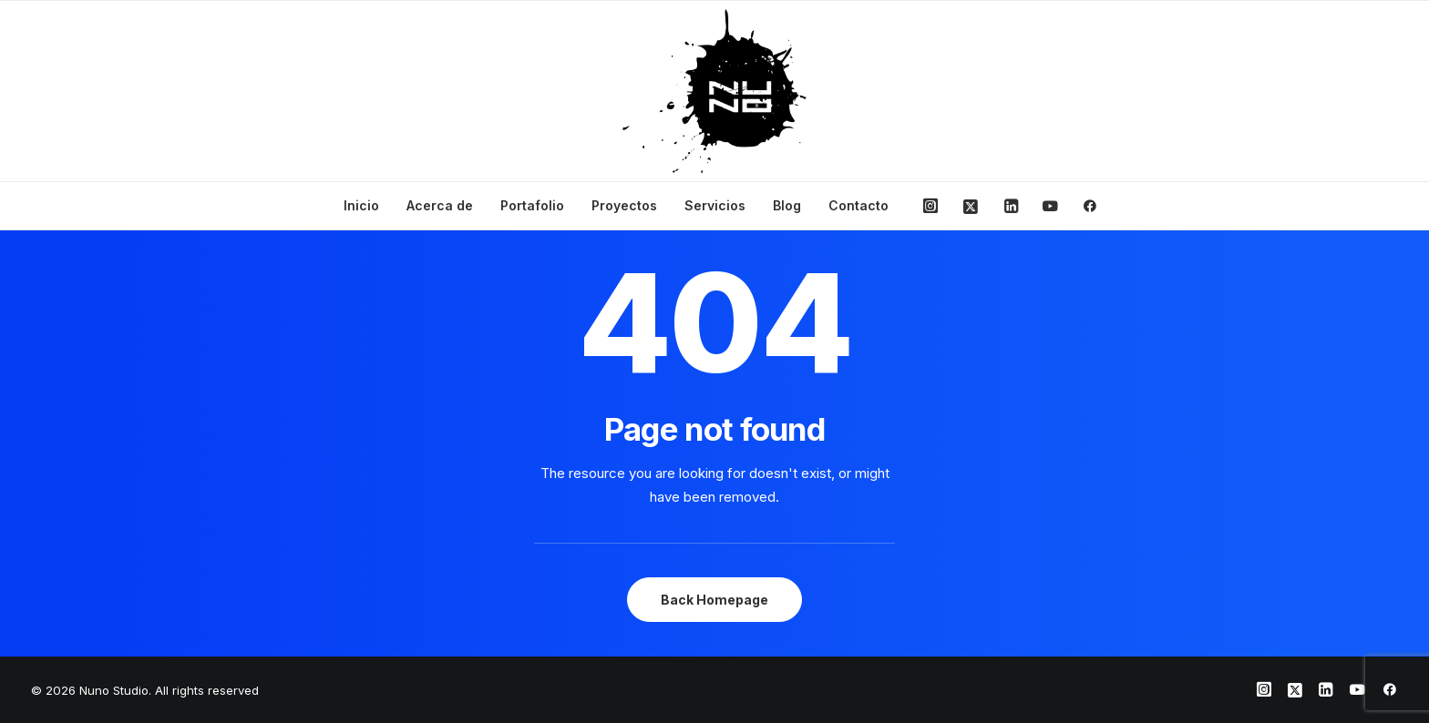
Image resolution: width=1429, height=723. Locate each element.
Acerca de (439, 205)
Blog (787, 205)
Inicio (361, 205)
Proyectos (624, 205)
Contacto (858, 205)
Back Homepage (714, 599)
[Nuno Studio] (714, 91)
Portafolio (532, 205)
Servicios (714, 205)
